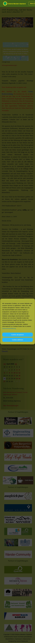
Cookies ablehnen (17, 342)
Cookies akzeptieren (17, 337)
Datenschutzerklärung (9, 331)
